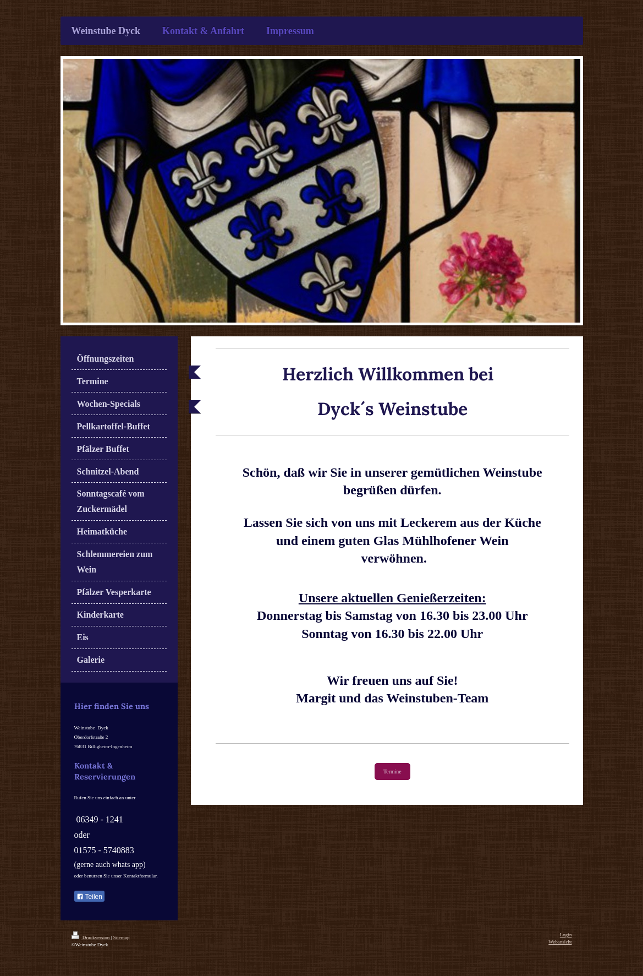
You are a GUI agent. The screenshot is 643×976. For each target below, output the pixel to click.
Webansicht (559, 942)
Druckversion (91, 937)
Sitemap (121, 937)
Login (566, 934)
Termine (392, 771)
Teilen (89, 897)
